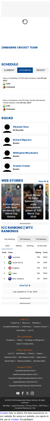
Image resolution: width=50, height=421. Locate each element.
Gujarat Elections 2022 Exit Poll (25, 382)
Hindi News (20, 330)
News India (41, 357)
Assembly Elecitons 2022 (25, 371)
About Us (25, 323)
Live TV (31, 330)
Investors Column (40, 327)
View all (42, 181)
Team (7, 246)
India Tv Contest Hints (25, 344)
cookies (15, 419)
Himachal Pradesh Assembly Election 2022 (25, 378)
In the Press (26, 327)
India (12, 273)
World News (20, 353)
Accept (23, 419)
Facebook (10, 340)
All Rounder (42, 246)
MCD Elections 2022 (26, 357)
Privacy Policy (31, 406)
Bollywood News (24, 361)
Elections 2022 (10, 357)
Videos (39, 353)
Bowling (30, 246)
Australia (14, 257)
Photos (31, 353)
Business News (39, 361)
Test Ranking (9, 239)
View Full (23, 285)
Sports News (10, 361)
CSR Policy (43, 406)
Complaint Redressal (11, 327)
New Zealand (16, 279)
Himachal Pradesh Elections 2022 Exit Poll (25, 386)
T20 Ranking (40, 239)
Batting (19, 246)
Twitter (19, 340)
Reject (30, 419)
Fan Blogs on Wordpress (34, 340)
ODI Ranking (25, 239)
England (13, 268)
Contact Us (15, 323)
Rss (34, 408)
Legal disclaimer (17, 406)
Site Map (6, 406)
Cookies (4, 413)
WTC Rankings (17, 229)
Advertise (35, 323)
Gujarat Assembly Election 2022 (25, 374)
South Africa (15, 263)
